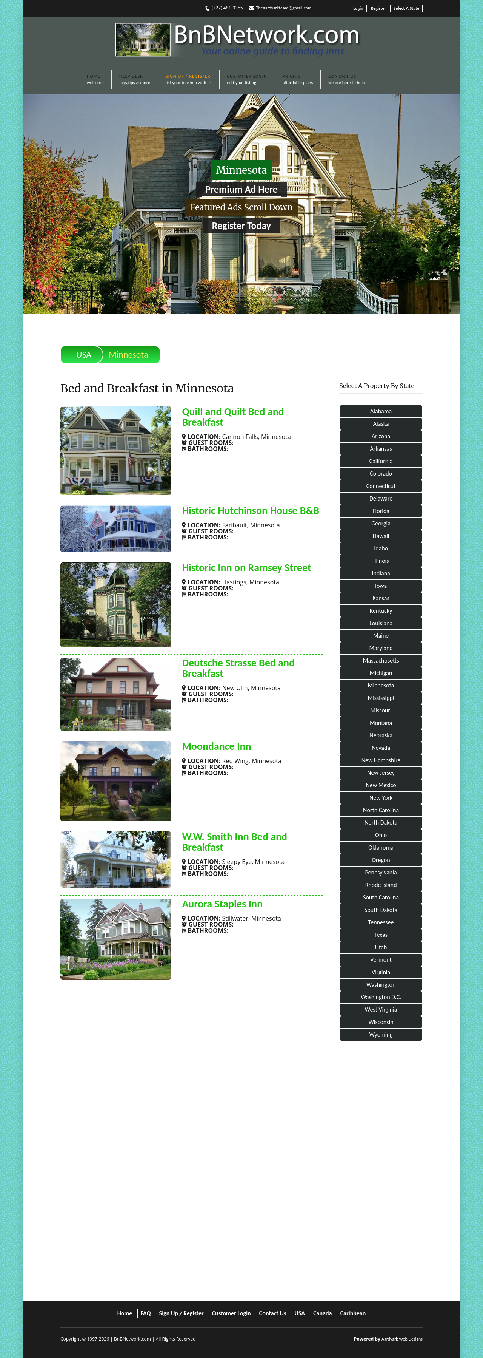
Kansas (380, 598)
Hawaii (381, 535)
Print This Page (396, 348)
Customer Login (231, 1313)
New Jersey (381, 772)
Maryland (380, 648)
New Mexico (381, 785)
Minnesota (381, 685)
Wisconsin (381, 1022)
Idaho (381, 548)
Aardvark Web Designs (402, 1339)
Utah (381, 947)
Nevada (381, 747)
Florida (380, 510)
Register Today (241, 225)
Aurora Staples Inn (222, 903)
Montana (381, 722)
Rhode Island (381, 884)
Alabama (381, 411)
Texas (381, 934)
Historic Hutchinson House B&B (250, 510)
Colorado (381, 473)
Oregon (381, 860)
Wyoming (381, 1034)
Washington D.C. (381, 997)
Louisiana (380, 623)
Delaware (380, 498)
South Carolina (381, 897)
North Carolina (381, 810)
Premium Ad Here (241, 189)
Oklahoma (381, 847)
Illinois (381, 560)
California (381, 461)
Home (124, 1313)
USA (83, 354)
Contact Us (272, 1313)
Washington (380, 984)
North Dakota (381, 822)
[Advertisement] (381, 1172)
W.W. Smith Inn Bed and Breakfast (234, 842)
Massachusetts (381, 660)
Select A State (406, 8)
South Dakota (381, 909)
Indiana (381, 573)
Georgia (381, 523)
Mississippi (381, 697)
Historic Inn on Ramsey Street (246, 567)
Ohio (381, 835)
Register (378, 8)
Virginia (381, 972)
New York (380, 797)
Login (358, 8)
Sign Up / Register (181, 1313)
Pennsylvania (381, 872)
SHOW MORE (208, 462)
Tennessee (381, 922)
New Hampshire (381, 760)
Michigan (381, 673)
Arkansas (381, 448)
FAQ (146, 1313)
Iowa (381, 585)
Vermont (381, 959)
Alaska (381, 423)
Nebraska (380, 735)
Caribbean (353, 1313)
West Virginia (381, 1009)
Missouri (381, 710)
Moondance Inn (216, 746)
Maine (381, 635)
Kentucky (381, 610)
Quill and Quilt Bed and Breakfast (233, 417)
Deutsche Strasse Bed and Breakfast (238, 668)
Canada (322, 1313)
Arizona (381, 436)
